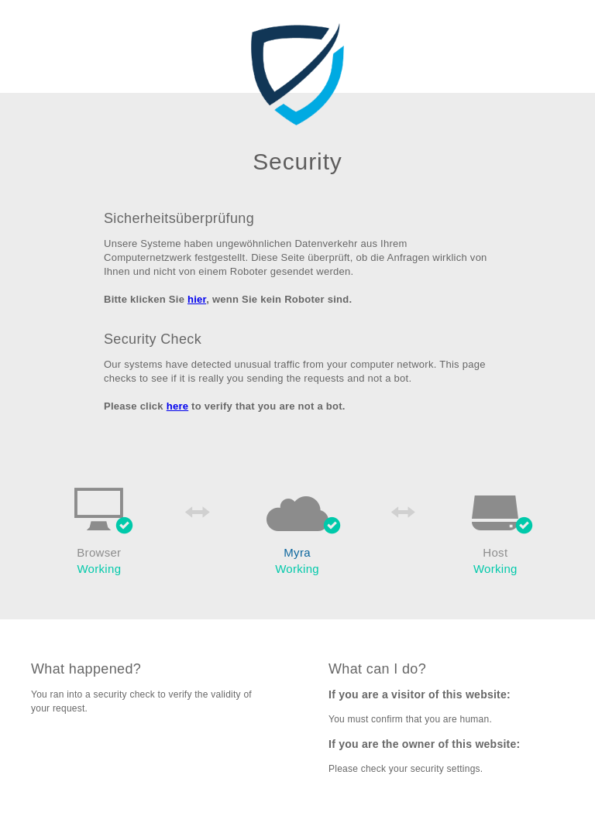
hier (196, 299)
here (178, 406)
